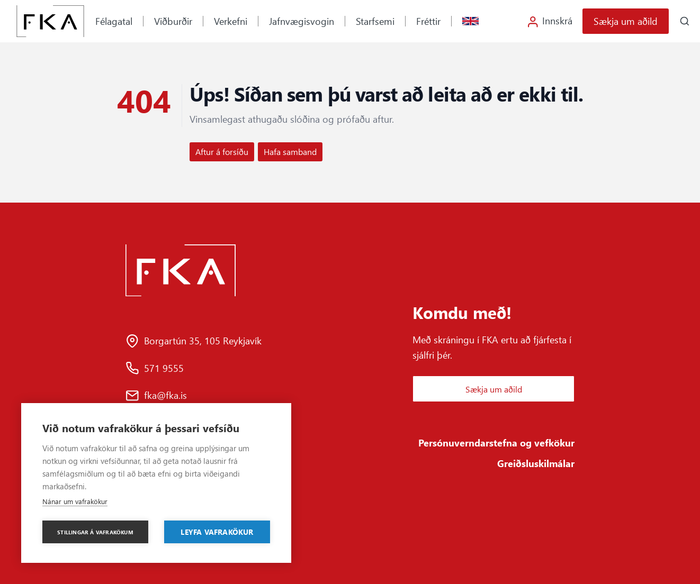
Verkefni (230, 21)
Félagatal (113, 21)
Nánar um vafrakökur (74, 501)
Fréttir (428, 21)
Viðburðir (173, 21)
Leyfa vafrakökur (217, 531)
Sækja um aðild (626, 21)
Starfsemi (375, 21)
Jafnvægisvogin (301, 21)
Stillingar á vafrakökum (95, 532)
